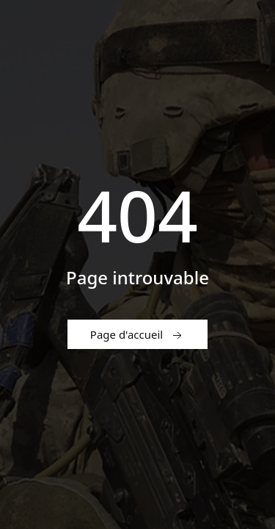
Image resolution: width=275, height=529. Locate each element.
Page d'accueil (137, 335)
